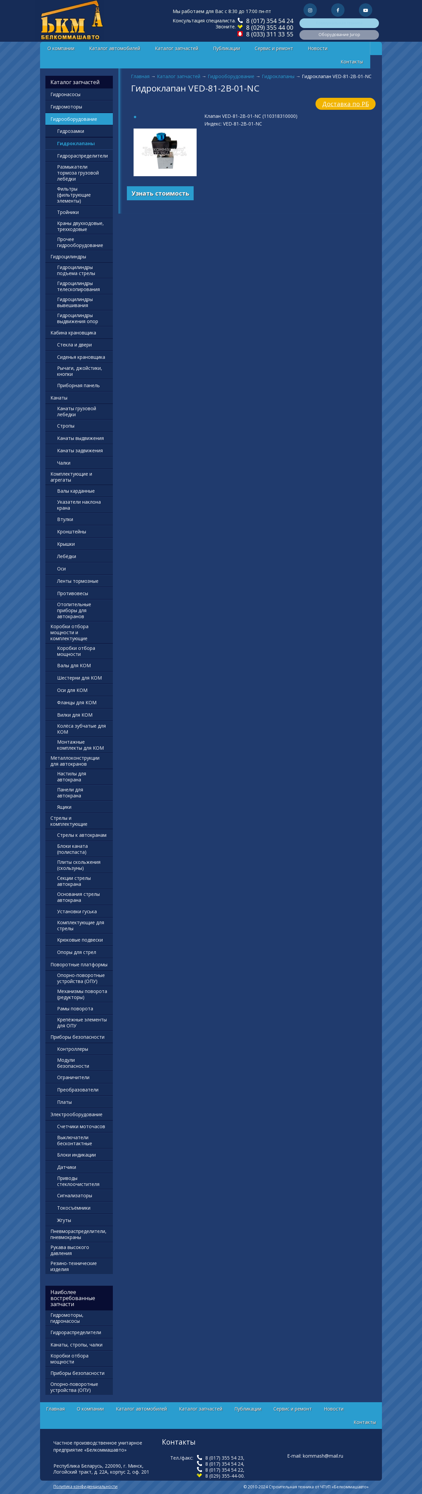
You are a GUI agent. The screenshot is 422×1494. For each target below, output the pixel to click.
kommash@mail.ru (323, 1456)
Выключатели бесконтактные (74, 1140)
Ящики (64, 807)
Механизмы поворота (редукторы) (82, 994)
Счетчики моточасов (81, 1126)
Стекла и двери (74, 344)
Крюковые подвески (80, 940)
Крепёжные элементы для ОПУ (82, 1022)
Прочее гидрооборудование (80, 242)
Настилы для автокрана (71, 776)
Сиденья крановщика (81, 357)
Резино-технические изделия (73, 1266)
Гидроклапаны (278, 76)
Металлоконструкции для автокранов (74, 761)
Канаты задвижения (80, 450)
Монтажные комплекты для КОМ (80, 745)
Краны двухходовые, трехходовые (80, 226)
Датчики (66, 1167)
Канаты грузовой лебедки (76, 411)
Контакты (352, 61)
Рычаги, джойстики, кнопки (79, 371)
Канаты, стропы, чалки (76, 1344)
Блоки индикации (76, 1155)
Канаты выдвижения (80, 438)
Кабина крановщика (73, 332)
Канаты (58, 398)
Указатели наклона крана (79, 505)
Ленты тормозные (77, 581)
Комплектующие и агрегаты (71, 477)
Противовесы (72, 593)
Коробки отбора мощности (76, 651)
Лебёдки (66, 556)
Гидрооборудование (231, 76)
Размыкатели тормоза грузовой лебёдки (78, 173)
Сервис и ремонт (274, 48)
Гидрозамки (70, 131)
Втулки (65, 519)
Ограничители (73, 1077)
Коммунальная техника (339, 23)
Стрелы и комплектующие (68, 821)
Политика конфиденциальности (85, 1486)
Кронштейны (71, 531)
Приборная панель (78, 385)
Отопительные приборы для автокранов (74, 610)
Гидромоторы (66, 106)
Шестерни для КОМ (79, 678)
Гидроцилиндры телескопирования (78, 286)
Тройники (68, 212)
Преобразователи (77, 1089)
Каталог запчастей (176, 48)
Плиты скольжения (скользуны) (78, 865)
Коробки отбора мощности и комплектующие (69, 632)
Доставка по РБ (345, 104)
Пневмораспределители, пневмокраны (78, 1234)
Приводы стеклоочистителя (78, 1181)
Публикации (226, 48)
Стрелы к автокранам (82, 835)
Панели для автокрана (70, 792)
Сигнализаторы (74, 1195)
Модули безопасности (73, 1063)
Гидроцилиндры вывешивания (75, 302)
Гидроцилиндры (68, 256)
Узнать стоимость (160, 193)
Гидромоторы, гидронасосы (66, 1318)
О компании (60, 48)
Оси (61, 568)
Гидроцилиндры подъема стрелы (76, 270)
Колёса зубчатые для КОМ (81, 729)
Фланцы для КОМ (76, 702)
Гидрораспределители (82, 156)
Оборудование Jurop (339, 34)
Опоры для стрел (76, 952)
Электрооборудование (76, 1114)
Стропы (65, 426)
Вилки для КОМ (74, 715)
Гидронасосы (65, 94)
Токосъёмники (73, 1208)
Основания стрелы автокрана (78, 897)
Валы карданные (76, 491)
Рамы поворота (75, 1008)
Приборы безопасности (77, 1037)
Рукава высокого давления (69, 1250)
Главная (140, 76)
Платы (64, 1102)
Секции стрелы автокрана (74, 881)
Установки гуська (77, 911)
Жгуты (64, 1220)
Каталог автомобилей (114, 48)
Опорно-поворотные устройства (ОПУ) (81, 978)
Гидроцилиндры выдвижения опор (77, 318)
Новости (318, 48)
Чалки (63, 463)
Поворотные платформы (79, 964)
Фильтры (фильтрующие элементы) (74, 195)
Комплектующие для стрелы (80, 925)
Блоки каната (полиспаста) (72, 849)
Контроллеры (72, 1049)
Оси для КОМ (72, 690)
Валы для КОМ (74, 665)
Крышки (66, 544)
